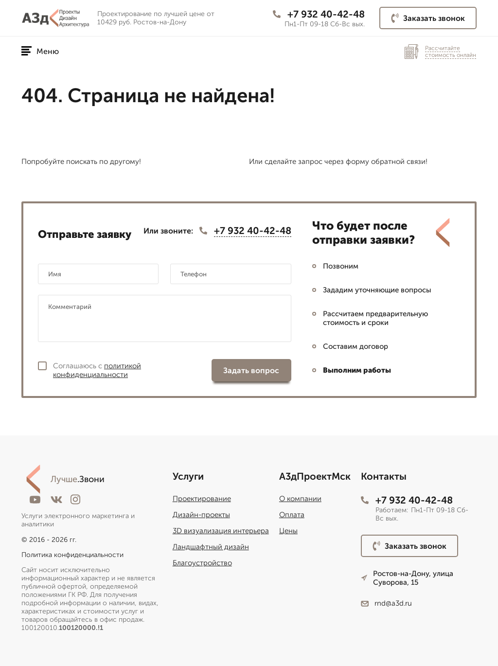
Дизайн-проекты (201, 514)
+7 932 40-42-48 (319, 14)
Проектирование (202, 498)
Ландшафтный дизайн (211, 546)
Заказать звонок (428, 18)
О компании (300, 498)
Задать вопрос (251, 370)
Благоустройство (202, 562)
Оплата (291, 514)
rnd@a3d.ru (386, 603)
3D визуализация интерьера (221, 530)
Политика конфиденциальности (72, 555)
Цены (288, 530)
